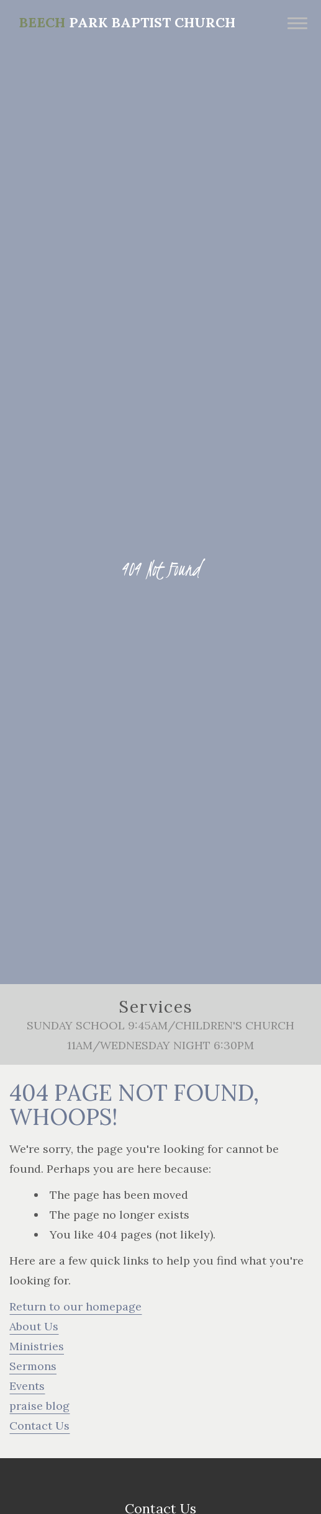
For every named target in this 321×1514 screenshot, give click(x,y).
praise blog (39, 1406)
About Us (33, 1326)
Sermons (33, 1366)
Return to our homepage (75, 1306)
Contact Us (39, 1425)
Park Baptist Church (127, 22)
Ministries (36, 1346)
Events (27, 1386)
